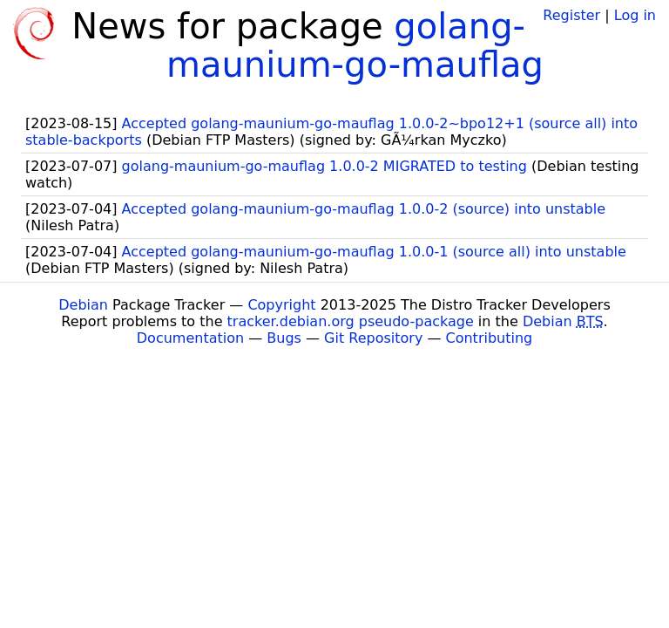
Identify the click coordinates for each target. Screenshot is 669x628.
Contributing (489, 338)
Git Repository (373, 338)
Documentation (190, 338)
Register (571, 15)
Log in (635, 15)
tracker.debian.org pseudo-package (350, 321)
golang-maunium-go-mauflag (355, 45)
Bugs (284, 338)
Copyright (281, 305)
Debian (83, 305)
